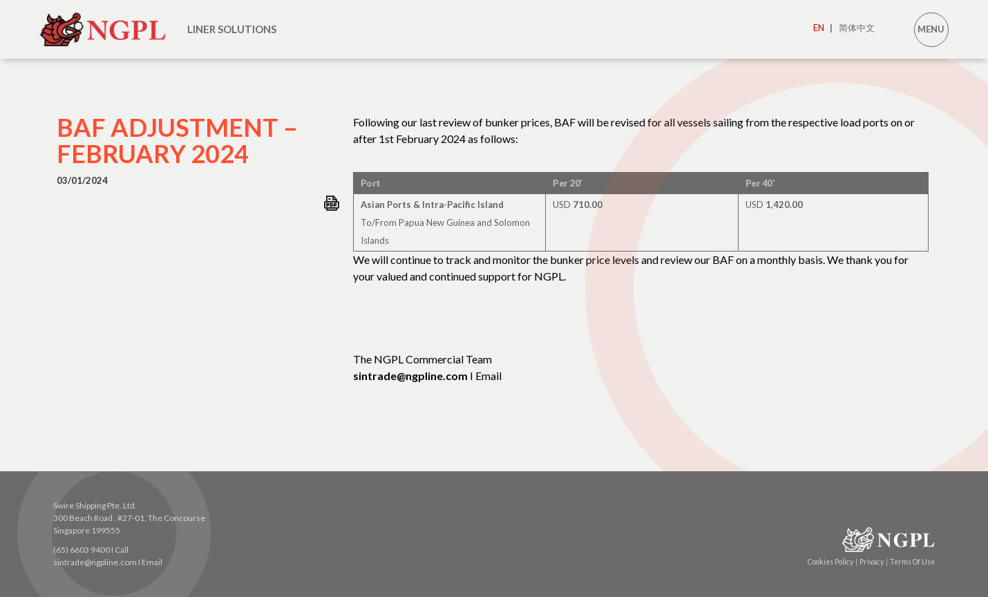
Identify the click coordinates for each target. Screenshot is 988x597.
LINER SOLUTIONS (231, 29)
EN (823, 27)
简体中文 (857, 27)
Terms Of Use (912, 562)
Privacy (873, 562)
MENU (931, 29)
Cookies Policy (832, 562)
